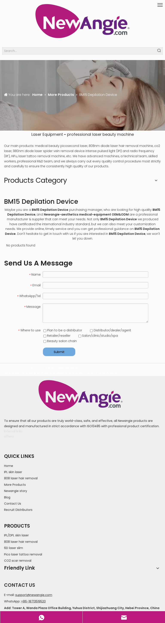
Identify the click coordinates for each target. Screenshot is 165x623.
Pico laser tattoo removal (23, 554)
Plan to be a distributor (62, 330)
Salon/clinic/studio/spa (98, 335)
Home (8, 466)
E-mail (9, 595)
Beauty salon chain (60, 341)
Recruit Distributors (18, 510)
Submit (59, 352)
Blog (7, 497)
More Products (15, 485)
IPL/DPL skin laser (16, 535)
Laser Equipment (47, 134)
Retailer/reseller (56, 335)
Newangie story (15, 491)
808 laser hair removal (21, 478)
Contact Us (12, 503)
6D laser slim (13, 548)
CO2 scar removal (17, 560)
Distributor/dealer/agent (110, 330)
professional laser (84, 134)
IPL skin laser (13, 472)
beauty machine (118, 134)
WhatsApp (12, 601)
